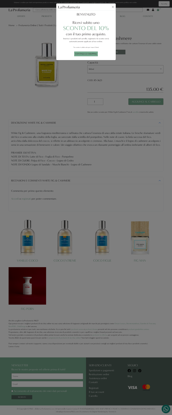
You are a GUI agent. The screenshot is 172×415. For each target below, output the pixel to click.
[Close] (113, 7)
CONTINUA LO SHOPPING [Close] (86, 54)
